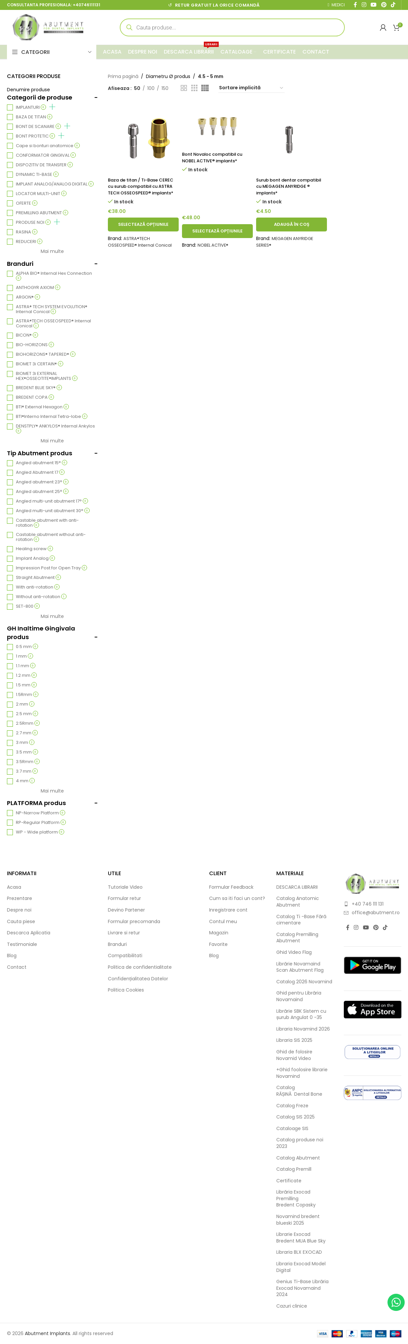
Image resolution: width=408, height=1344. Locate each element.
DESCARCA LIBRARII (297, 887)
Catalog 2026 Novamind (304, 982)
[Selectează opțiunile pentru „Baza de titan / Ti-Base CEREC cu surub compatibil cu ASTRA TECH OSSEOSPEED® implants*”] (143, 231)
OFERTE (26, 203)
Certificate (288, 1181)
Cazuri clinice (291, 1306)
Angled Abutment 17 (40, 472)
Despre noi (19, 910)
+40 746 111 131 (368, 904)
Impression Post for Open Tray (51, 568)
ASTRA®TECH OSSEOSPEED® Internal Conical (53, 323)
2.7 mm (27, 733)
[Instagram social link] (356, 928)
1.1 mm (25, 666)
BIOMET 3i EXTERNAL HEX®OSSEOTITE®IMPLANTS (46, 376)
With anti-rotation (38, 587)
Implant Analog (35, 558)
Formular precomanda (134, 921)
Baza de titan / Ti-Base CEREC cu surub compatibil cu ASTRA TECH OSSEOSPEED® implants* (142, 190)
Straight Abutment (38, 578)
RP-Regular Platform (41, 823)
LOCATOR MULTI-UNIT (41, 194)
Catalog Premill (293, 1169)
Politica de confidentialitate (140, 967)
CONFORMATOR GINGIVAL (46, 155)
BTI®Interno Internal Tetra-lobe (51, 417)
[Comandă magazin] (251, 88)
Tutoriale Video (125, 887)
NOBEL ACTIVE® (214, 251)
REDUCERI (29, 242)
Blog (12, 956)
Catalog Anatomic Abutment (297, 901)
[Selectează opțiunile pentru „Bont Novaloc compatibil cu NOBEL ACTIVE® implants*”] (217, 237)
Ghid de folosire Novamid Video (294, 1055)
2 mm (25, 704)
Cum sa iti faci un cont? (237, 898)
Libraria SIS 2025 (294, 1040)
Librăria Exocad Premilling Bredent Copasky (296, 1198)
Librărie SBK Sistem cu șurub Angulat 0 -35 (301, 1014)
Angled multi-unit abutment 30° (53, 511)
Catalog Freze (292, 1106)
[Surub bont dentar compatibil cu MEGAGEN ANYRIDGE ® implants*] (291, 138)
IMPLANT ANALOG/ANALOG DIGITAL (55, 184)
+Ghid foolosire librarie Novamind (302, 1073)
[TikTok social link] (385, 928)
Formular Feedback (231, 887)
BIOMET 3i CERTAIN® (39, 364)
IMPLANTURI (35, 107)
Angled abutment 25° (42, 492)
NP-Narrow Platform (40, 813)
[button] (291, 231)
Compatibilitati (125, 956)
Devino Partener (126, 910)
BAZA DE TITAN (34, 117)
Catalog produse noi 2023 (299, 1143)
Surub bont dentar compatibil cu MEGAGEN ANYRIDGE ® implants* (285, 186)
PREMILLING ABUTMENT (42, 213)
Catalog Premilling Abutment (297, 937)
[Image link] (372, 883)
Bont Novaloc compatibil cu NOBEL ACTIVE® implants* (215, 157)
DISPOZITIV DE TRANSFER (44, 165)
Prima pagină (123, 76)
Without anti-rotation (41, 597)
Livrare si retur (124, 933)
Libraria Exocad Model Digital (301, 1267)
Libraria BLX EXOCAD (299, 1252)
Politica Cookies (126, 990)
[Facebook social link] (348, 928)
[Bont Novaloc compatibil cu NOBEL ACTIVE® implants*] (217, 125)
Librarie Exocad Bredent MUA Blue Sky (301, 1237)
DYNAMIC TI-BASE (37, 175)
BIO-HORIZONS (35, 345)
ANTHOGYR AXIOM (38, 288)
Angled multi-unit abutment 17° (52, 501)
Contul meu (223, 921)
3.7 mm (27, 771)
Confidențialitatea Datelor (138, 979)
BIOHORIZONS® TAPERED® (45, 354)
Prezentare (19, 898)
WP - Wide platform (40, 832)
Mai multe (52, 251)
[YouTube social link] (366, 928)
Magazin (218, 933)
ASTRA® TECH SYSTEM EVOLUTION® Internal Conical (51, 309)
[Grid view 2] (184, 88)
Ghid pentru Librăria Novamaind (298, 996)
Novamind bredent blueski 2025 (298, 1219)
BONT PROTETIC (40, 136)
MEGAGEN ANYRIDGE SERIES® (286, 248)
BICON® (27, 335)
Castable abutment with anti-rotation (47, 523)
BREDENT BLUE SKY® (39, 388)
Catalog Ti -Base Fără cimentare (301, 920)
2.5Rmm (28, 723)
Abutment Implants (47, 1333)
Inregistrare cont (228, 910)
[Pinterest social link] (376, 928)
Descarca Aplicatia (28, 933)
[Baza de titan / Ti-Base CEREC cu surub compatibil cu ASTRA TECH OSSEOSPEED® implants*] (143, 138)
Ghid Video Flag (294, 952)
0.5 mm (27, 647)
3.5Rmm (28, 762)
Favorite (218, 944)
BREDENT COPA (35, 397)
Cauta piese (21, 921)
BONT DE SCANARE (43, 127)
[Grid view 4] (205, 88)
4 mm (25, 781)
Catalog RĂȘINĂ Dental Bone (299, 1090)
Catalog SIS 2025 (295, 1117)
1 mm (24, 656)
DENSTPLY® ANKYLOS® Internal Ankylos (55, 428)
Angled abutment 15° (41, 463)
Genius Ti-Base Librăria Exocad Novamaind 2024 (302, 1288)
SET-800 (28, 606)
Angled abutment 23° (42, 482)
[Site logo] (48, 26)
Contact (16, 967)
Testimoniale (22, 944)
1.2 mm (26, 675)
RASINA (26, 232)
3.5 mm (27, 752)
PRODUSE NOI (38, 222)
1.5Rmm (27, 695)
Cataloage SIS (292, 1128)
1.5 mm (26, 685)
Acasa (14, 887)
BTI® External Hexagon (42, 407)
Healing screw (34, 549)
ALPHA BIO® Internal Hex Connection (54, 276)
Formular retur (124, 898)
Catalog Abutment (298, 1158)
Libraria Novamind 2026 (303, 1029)
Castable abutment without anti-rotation (51, 537)
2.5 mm (27, 714)
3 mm (25, 743)
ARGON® (28, 297)
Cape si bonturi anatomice (48, 146)
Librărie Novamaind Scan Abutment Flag (300, 967)
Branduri (117, 944)
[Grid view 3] (194, 88)
